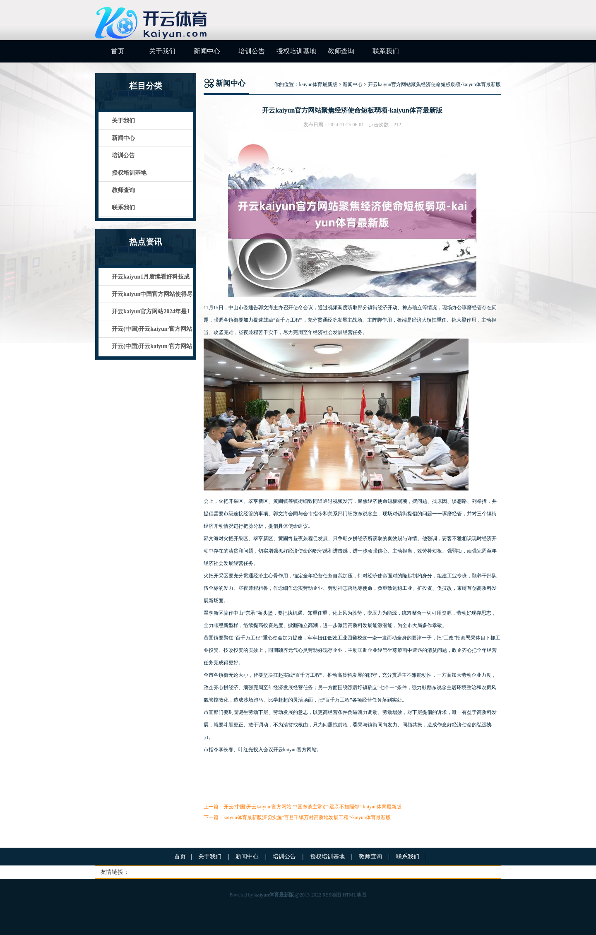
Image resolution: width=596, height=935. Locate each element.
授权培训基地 (296, 51)
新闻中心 (207, 51)
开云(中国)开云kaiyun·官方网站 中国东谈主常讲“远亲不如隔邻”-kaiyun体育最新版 (312, 807)
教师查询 (341, 51)
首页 (117, 51)
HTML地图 (354, 895)
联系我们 (385, 51)
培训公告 (251, 51)
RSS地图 (331, 895)
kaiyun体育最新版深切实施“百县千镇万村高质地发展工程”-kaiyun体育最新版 (307, 817)
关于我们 (162, 51)
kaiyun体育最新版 (318, 84)
